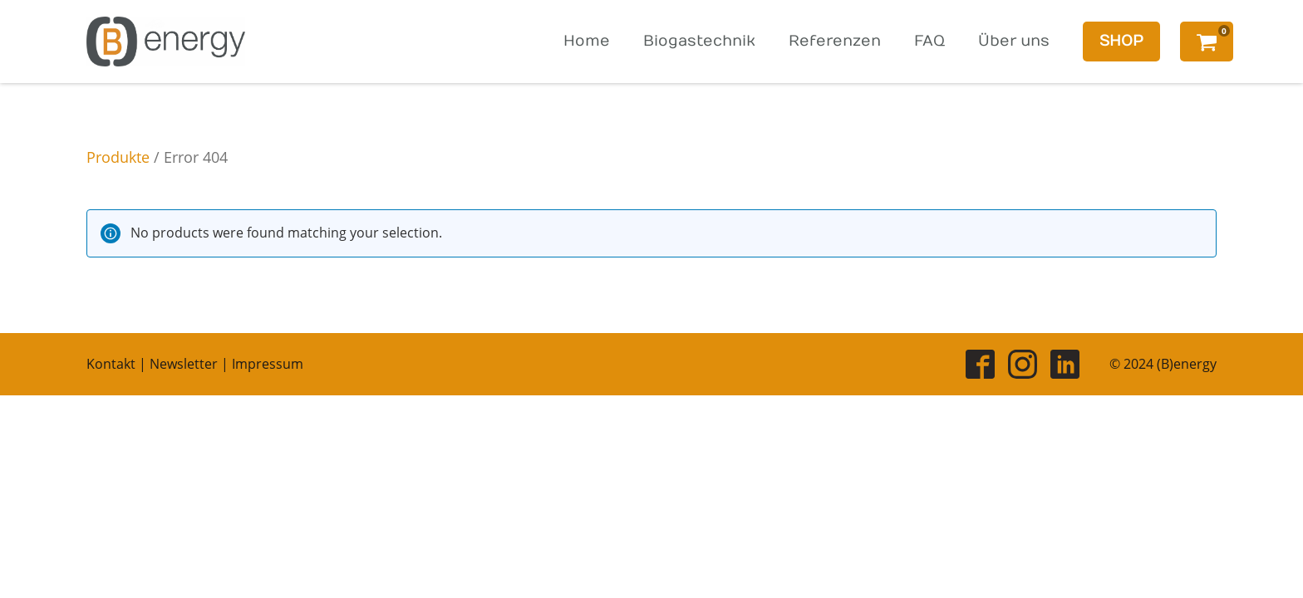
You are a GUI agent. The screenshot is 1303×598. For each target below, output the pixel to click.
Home (586, 41)
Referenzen (835, 41)
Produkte (118, 157)
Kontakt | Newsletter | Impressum (194, 364)
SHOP (1121, 41)
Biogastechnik (699, 41)
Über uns (1014, 41)
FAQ (929, 41)
